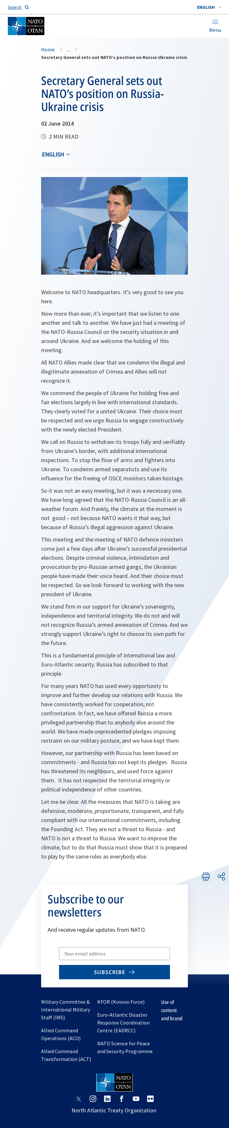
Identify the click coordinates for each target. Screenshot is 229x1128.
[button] (209, 7)
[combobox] (209, 7)
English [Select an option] (53, 154)
